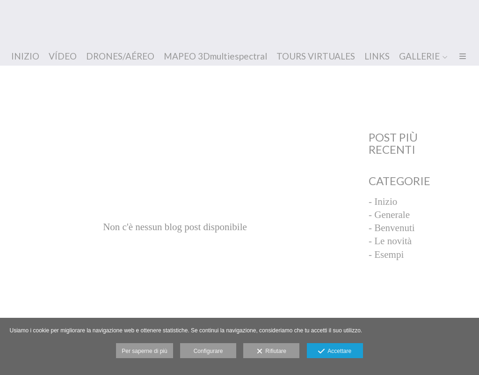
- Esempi (386, 254)
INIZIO (25, 56)
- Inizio (383, 201)
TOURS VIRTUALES (315, 56)
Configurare (208, 351)
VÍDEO (63, 56)
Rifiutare (271, 351)
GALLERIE (419, 56)
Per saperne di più (144, 351)
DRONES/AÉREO (120, 56)
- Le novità (390, 241)
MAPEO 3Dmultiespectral (215, 56)
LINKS (377, 56)
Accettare (334, 351)
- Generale (389, 214)
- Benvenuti (392, 227)
